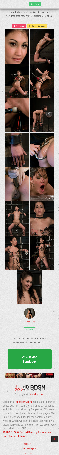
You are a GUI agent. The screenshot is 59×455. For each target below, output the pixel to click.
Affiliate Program (29, 449)
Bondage (29, 330)
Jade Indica (29, 315)
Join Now (35, 4)
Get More (19, 26)
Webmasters (29, 454)
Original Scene (29, 444)
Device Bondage (37, 26)
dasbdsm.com (37, 394)
